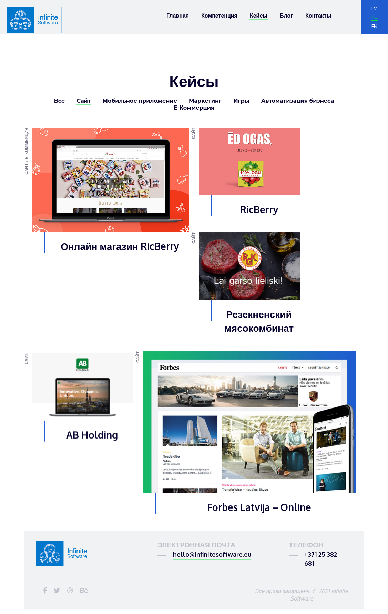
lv (374, 8)
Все (59, 101)
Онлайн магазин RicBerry (120, 246)
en (374, 26)
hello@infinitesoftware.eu (212, 558)
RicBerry (259, 209)
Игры (241, 101)
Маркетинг (205, 101)
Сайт (83, 101)
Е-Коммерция (194, 108)
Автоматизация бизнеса (297, 101)
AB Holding (92, 466)
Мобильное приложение (140, 101)
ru (374, 17)
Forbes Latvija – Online (259, 516)
